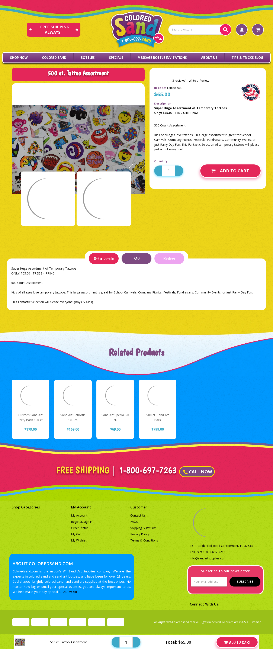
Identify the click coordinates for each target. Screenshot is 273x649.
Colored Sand (54, 57)
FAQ (136, 258)
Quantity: (161, 161)
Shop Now (19, 57)
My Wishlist (79, 540)
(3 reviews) (178, 80)
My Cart (76, 534)
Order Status (80, 528)
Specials (116, 57)
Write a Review (199, 80)
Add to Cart (230, 171)
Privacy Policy (139, 534)
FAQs (134, 522)
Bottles (88, 57)
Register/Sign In (82, 522)
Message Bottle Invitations (162, 57)
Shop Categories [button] (26, 507)
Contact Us (138, 515)
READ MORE (68, 591)
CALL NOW (197, 472)
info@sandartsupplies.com (208, 558)
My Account (79, 515)
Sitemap (256, 622)
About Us (209, 57)
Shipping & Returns (143, 528)
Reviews (169, 258)
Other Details (104, 258)
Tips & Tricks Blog (247, 57)
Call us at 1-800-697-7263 (207, 552)
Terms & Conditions (144, 540)
